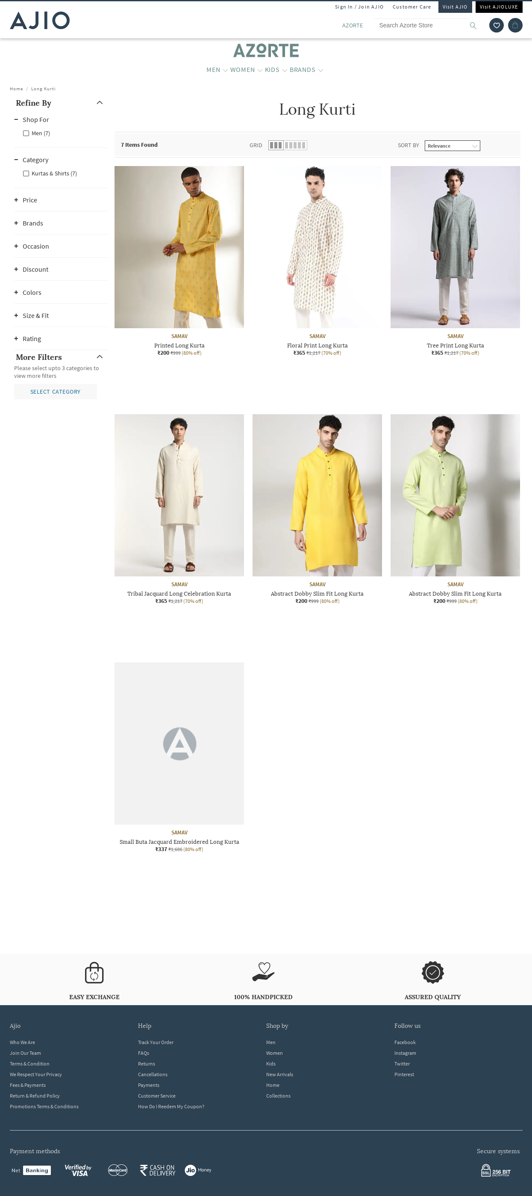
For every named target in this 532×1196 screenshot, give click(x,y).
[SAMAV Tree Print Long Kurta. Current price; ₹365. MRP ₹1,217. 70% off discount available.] (455, 261)
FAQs (143, 1053)
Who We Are (22, 1042)
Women (274, 1053)
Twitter (402, 1063)
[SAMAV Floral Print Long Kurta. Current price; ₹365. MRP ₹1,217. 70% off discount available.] (317, 261)
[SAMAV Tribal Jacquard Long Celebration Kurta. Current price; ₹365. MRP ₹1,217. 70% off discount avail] (179, 509)
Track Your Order (155, 1042)
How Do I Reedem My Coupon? (171, 1106)
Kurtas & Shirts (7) (54, 173)
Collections (278, 1095)
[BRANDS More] (321, 69)
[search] (477, 25)
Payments (148, 1085)
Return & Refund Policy (35, 1095)
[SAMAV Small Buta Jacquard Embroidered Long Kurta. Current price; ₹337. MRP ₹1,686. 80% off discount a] (179, 757)
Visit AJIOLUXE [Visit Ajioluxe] (499, 6)
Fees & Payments (28, 1085)
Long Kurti (43, 89)
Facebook (405, 1042)
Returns (146, 1063)
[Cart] (515, 25)
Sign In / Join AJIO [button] (359, 6)
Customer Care (412, 6)
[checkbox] (61, 132)
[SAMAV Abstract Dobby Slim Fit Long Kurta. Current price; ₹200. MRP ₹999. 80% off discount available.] (317, 509)
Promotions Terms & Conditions (44, 1106)
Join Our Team (25, 1053)
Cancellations (153, 1074)
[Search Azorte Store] (429, 25)
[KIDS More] (285, 69)
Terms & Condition (30, 1063)
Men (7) (41, 133)
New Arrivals (279, 1074)
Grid (256, 145)
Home (16, 89)
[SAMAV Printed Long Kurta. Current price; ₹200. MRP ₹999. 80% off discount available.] (179, 261)
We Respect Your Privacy (36, 1074)
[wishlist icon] (496, 25)
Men (271, 1042)
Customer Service (157, 1095)
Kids (271, 1063)
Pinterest (404, 1074)
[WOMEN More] (260, 69)
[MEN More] (225, 69)
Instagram (405, 1053)
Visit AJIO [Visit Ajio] (455, 6)
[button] (61, 103)
